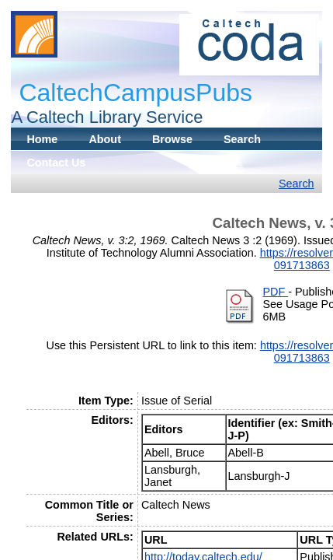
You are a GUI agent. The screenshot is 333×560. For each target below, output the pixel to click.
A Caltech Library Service (107, 117)
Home (41, 139)
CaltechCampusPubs (135, 93)
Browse (172, 139)
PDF (275, 291)
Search (242, 139)
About (104, 139)
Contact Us (55, 162)
